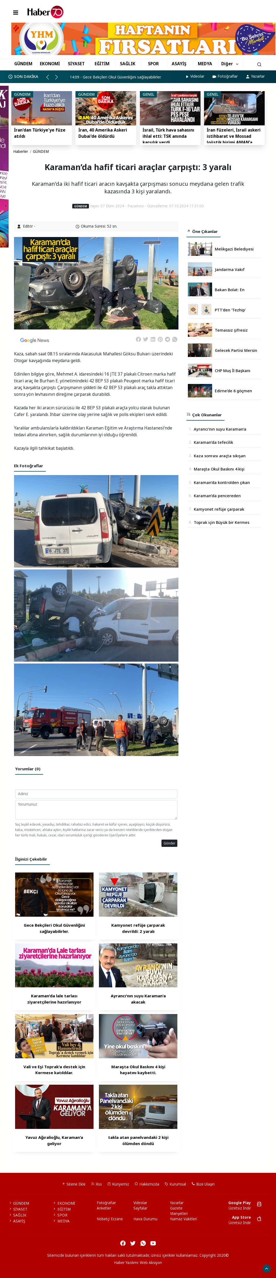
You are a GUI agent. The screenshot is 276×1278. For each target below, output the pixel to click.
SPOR (153, 64)
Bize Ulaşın (203, 1184)
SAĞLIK (127, 64)
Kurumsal (175, 1184)
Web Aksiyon (151, 1262)
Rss (96, 1184)
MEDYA (205, 64)
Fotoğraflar (225, 76)
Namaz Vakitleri (183, 1219)
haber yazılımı (93, 1268)
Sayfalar (140, 1208)
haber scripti (139, 1268)
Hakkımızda (146, 1184)
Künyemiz (118, 1184)
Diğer (227, 64)
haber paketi (116, 1268)
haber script (185, 1268)
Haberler (20, 151)
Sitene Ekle (73, 1184)
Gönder (169, 843)
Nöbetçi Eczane (110, 1219)
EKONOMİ (50, 64)
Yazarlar (255, 76)
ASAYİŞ (179, 64)
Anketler (104, 1208)
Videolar (194, 76)
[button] (50, 79)
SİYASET (76, 64)
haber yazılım (162, 1268)
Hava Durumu (145, 1219)
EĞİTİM (102, 64)
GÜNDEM (23, 64)
